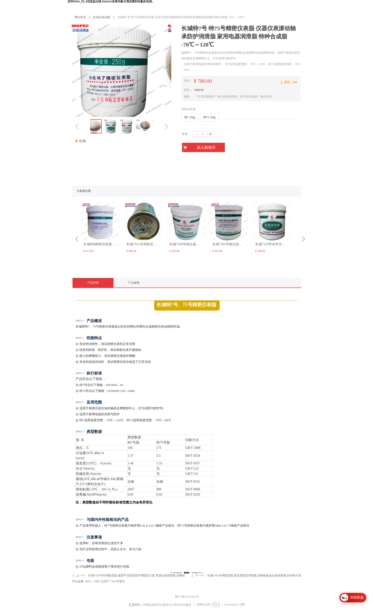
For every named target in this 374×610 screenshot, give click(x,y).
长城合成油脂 (101, 17)
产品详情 (93, 282)
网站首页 (80, 17)
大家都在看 (84, 191)
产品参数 (134, 282)
